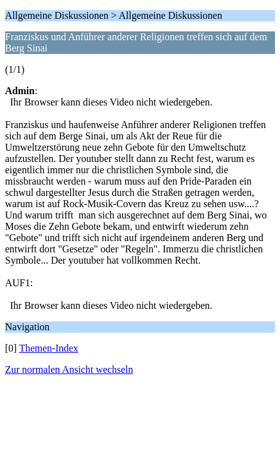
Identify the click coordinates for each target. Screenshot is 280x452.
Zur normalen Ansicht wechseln (69, 369)
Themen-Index (48, 348)
